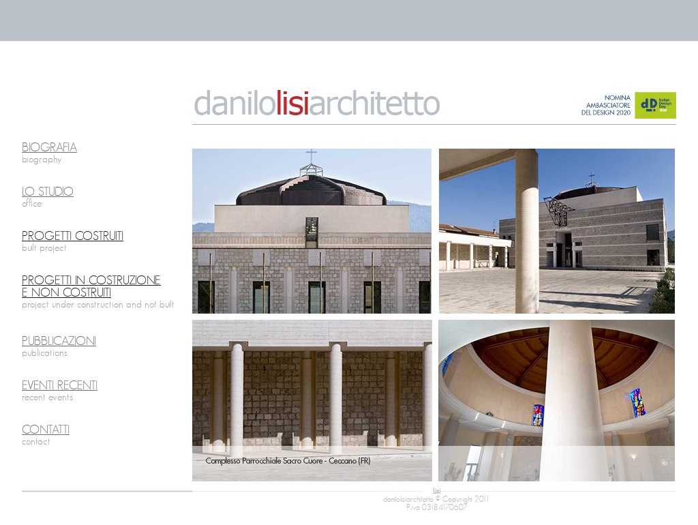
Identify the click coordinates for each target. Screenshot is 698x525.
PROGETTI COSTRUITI (72, 236)
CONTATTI (46, 430)
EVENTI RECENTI (59, 386)
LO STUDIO (48, 192)
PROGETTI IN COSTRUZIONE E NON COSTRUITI (91, 287)
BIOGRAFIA (49, 148)
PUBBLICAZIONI (59, 341)
